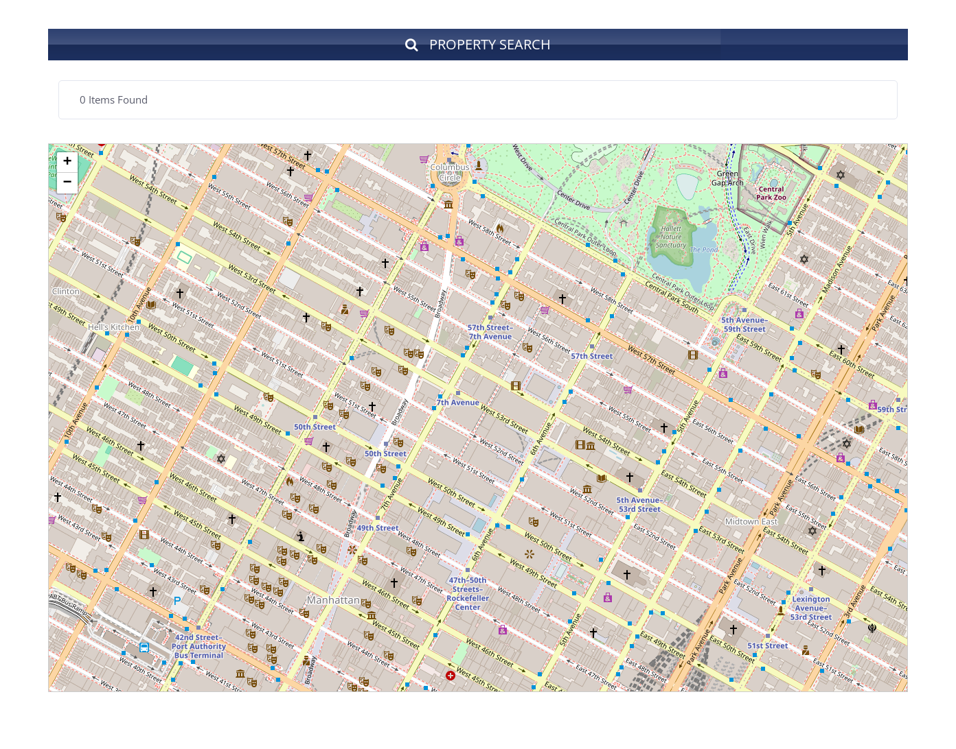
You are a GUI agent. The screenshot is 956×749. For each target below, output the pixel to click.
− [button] (66, 183)
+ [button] (66, 162)
